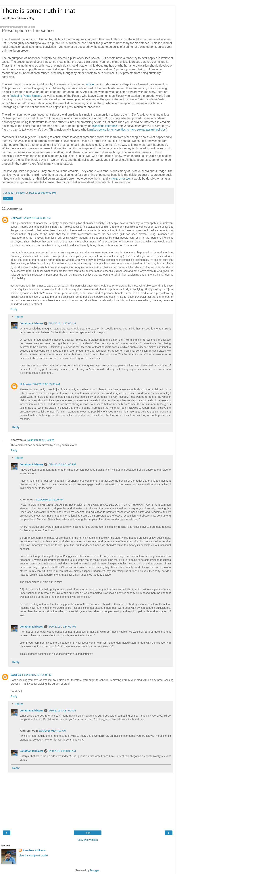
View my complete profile (33, 855)
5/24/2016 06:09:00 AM (46, 384)
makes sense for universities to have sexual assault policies (127, 129)
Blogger (94, 870)
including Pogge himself (26, 95)
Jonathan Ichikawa (31, 323)
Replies (19, 316)
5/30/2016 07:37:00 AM (62, 710)
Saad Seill (17, 674)
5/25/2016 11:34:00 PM (62, 626)
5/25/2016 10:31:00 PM (50, 499)
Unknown (16, 217)
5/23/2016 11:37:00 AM (62, 323)
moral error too (120, 178)
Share (8, 198)
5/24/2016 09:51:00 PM (62, 464)
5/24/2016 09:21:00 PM (40, 439)
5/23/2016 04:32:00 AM (37, 217)
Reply (14, 309)
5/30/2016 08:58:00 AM (62, 750)
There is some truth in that (38, 10)
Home (88, 833)
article (90, 84)
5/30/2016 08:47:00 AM (52, 730)
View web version (87, 839)
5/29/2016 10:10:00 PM (37, 674)
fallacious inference (104, 125)
